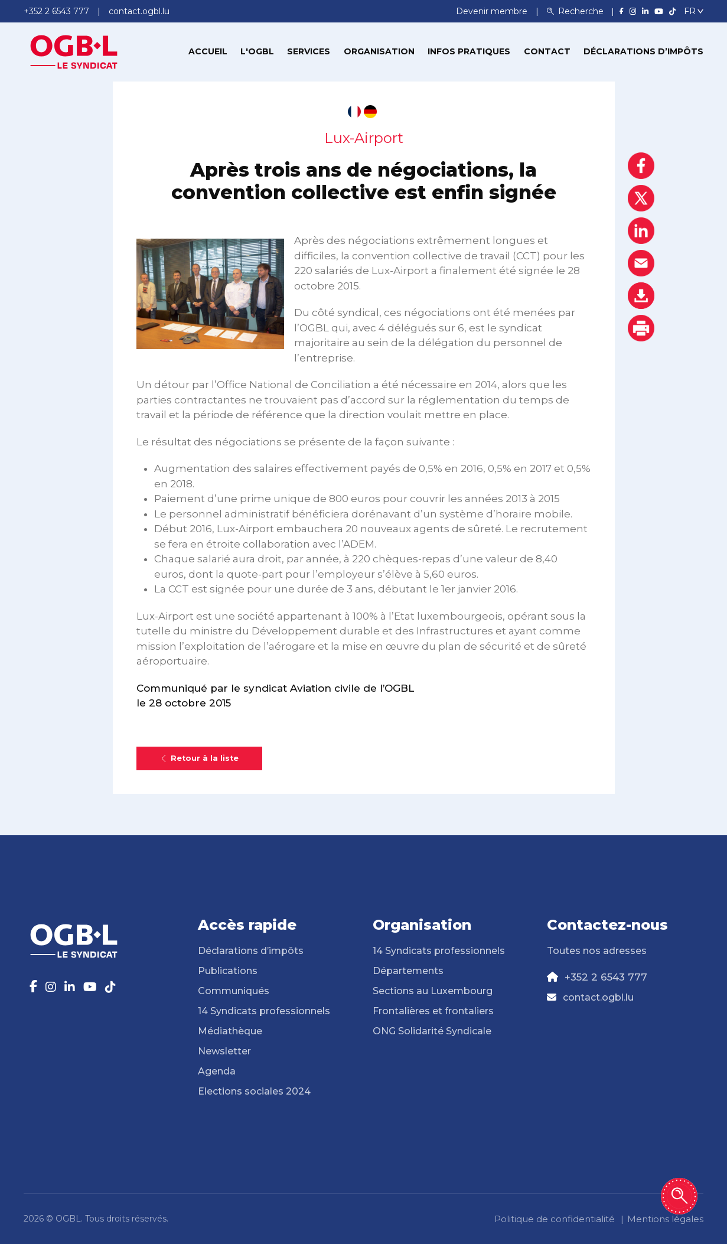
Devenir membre (493, 11)
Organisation (379, 51)
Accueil (207, 51)
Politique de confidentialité (554, 1219)
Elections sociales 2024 (254, 1091)
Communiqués (233, 990)
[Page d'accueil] (74, 51)
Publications (227, 970)
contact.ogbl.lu (598, 997)
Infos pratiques (469, 51)
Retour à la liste (199, 758)
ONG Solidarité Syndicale (432, 1031)
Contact (547, 51)
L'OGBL (257, 51)
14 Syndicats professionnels (264, 1011)
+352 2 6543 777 (606, 977)
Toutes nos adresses (597, 950)
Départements (408, 970)
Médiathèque (230, 1031)
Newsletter (224, 1051)
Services (308, 51)
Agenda (217, 1071)
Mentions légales (665, 1219)
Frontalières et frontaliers (433, 1011)
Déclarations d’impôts (643, 51)
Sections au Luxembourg (433, 990)
